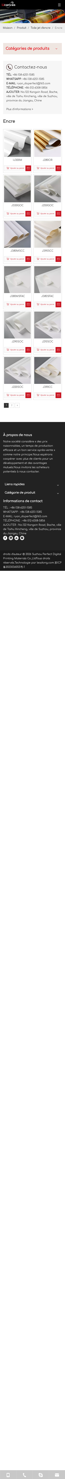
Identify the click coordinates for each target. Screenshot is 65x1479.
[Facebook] (51, 1234)
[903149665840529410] (32, 16)
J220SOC (30, 229)
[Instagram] (51, 1247)
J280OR (48, 74)
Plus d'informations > (14, 922)
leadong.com (17, 1320)
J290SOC (30, 198)
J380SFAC (47, 167)
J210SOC (47, 198)
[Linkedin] (51, 1239)
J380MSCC (30, 136)
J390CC (48, 229)
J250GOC (48, 105)
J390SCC (47, 136)
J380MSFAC (30, 167)
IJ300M (30, 74)
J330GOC (30, 105)
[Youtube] (51, 1243)
